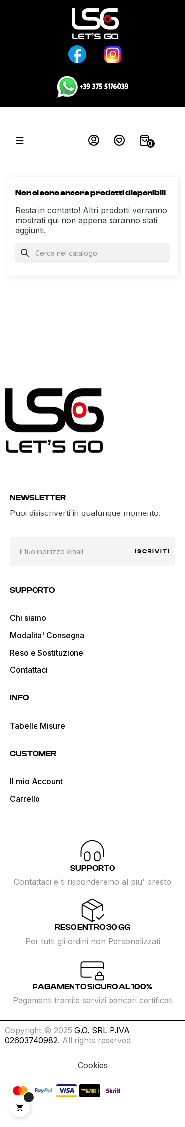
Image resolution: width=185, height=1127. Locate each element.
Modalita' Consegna (47, 635)
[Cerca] (92, 253)
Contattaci (29, 670)
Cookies (93, 1065)
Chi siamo (28, 618)
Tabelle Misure (37, 726)
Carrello (25, 799)
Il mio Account (36, 781)
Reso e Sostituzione (46, 653)
